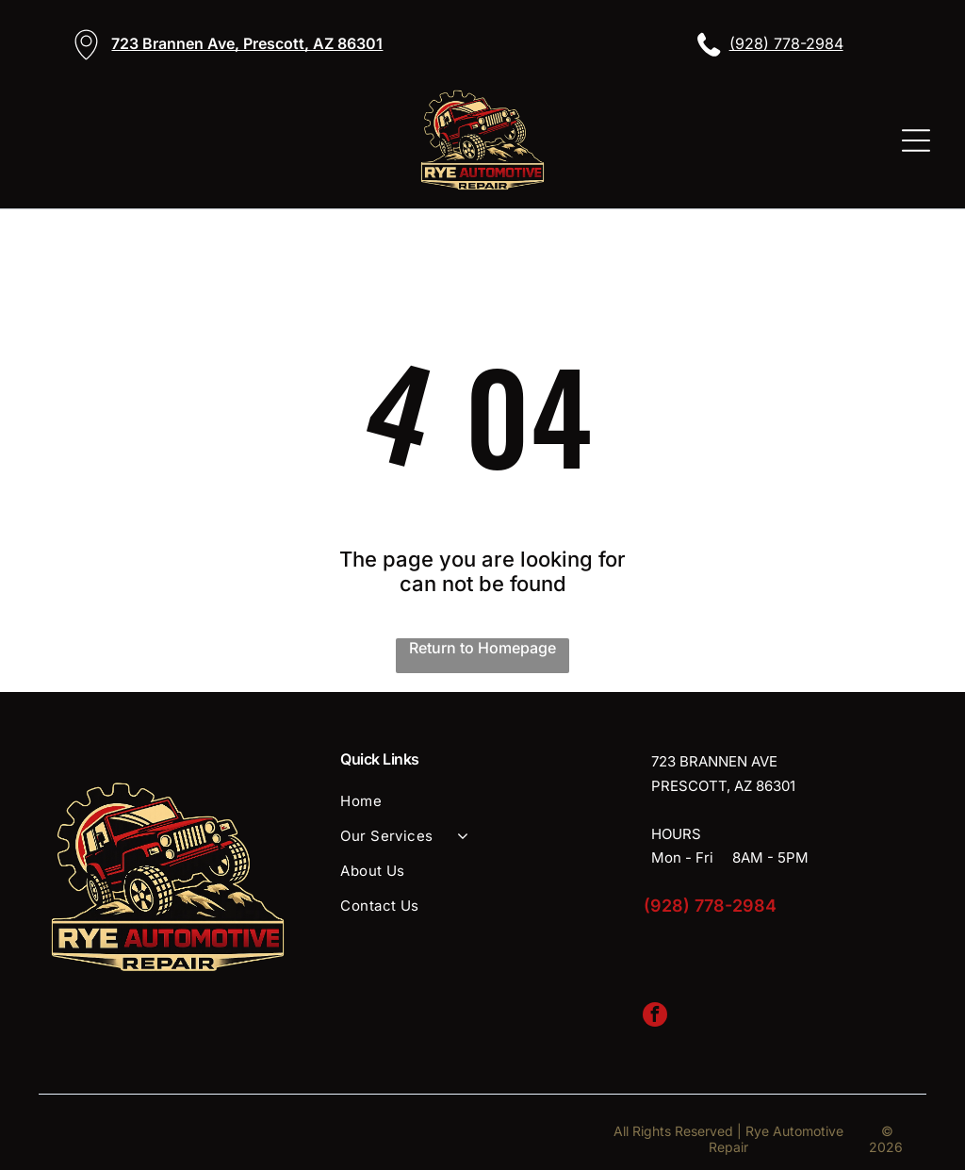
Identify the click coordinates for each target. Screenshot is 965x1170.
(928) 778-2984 (786, 43)
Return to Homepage (482, 647)
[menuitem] (482, 800)
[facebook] (655, 1016)
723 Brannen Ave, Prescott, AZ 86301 (247, 43)
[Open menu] (916, 140)
